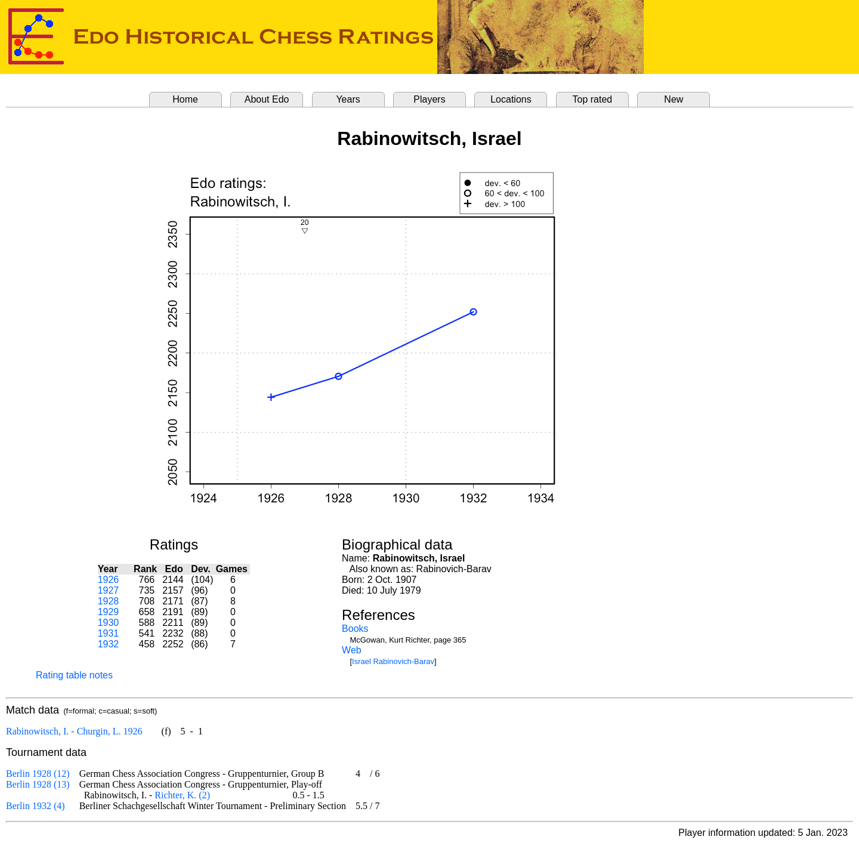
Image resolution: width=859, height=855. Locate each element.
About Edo (267, 99)
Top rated (593, 99)
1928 (108, 601)
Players (429, 99)
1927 (108, 590)
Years (348, 99)
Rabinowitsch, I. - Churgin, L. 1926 (74, 731)
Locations (511, 99)
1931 (108, 633)
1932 (108, 644)
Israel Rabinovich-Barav (393, 661)
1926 (108, 580)
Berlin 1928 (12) (38, 773)
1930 (108, 623)
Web (351, 650)
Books (355, 628)
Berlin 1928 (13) (38, 784)
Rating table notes (74, 675)
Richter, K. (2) (182, 795)
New (673, 99)
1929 (108, 612)
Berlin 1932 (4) (35, 806)
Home (185, 99)
